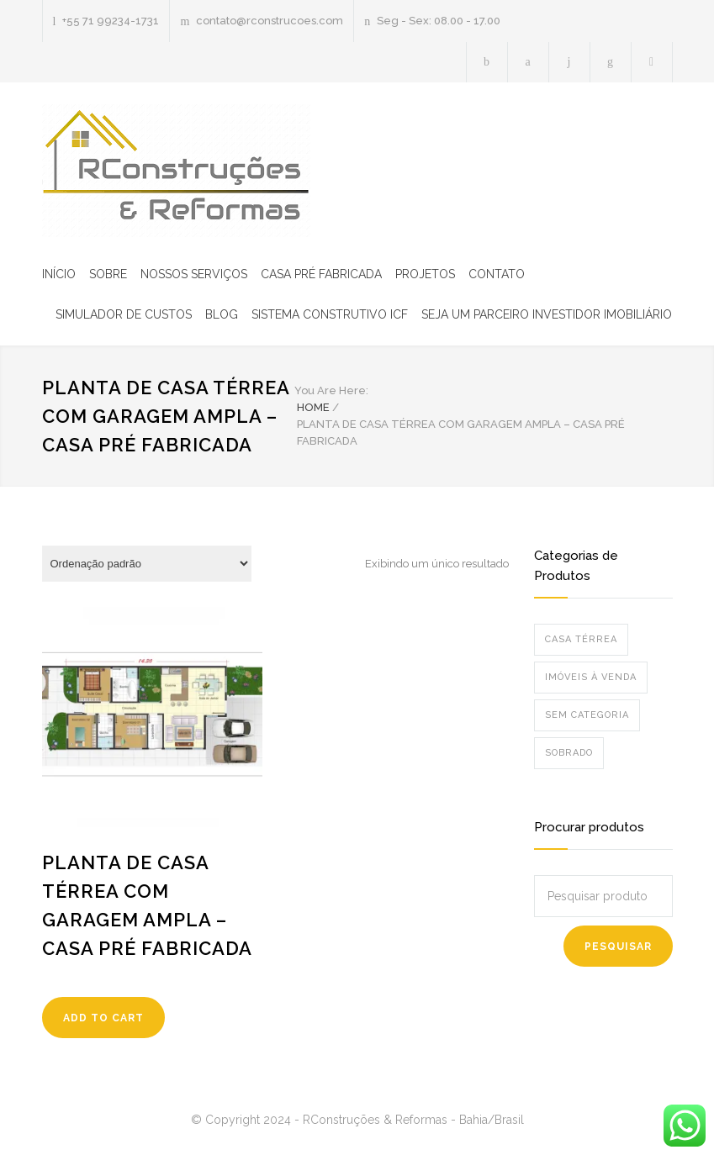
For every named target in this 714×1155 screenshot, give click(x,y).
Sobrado (569, 752)
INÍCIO (59, 274)
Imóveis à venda (591, 677)
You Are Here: (331, 390)
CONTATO (496, 274)
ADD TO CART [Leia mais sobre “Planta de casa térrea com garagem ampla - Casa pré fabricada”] (103, 1018)
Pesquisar (618, 946)
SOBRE (108, 274)
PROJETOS (425, 274)
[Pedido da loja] (146, 564)
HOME (313, 407)
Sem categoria (587, 714)
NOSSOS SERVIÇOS (193, 274)
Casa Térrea (581, 639)
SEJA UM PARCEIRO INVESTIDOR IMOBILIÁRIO (546, 314)
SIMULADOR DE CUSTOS (124, 314)
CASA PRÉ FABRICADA (321, 274)
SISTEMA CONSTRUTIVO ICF (329, 314)
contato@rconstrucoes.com (269, 20)
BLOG (221, 314)
